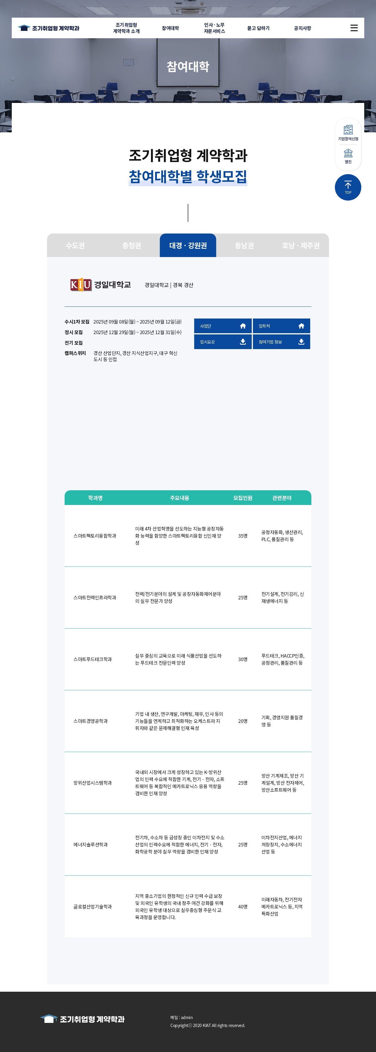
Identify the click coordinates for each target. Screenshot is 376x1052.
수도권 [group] (75, 245)
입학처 (282, 326)
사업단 (223, 326)
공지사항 (302, 27)
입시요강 (223, 342)
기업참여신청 (348, 133)
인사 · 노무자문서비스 (214, 27)
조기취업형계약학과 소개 (126, 27)
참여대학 (170, 27)
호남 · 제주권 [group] (301, 245)
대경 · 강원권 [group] (188, 245)
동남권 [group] (244, 245)
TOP (348, 188)
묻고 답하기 (258, 27)
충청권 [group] (131, 245)
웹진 (348, 156)
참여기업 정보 (282, 342)
